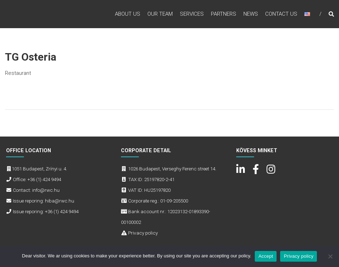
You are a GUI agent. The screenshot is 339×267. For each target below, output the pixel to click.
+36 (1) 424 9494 (44, 179)
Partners (223, 14)
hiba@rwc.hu (59, 201)
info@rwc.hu (46, 190)
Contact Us (281, 14)
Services (192, 14)
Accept (265, 256)
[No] (330, 256)
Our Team (160, 14)
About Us (127, 14)
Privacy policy (143, 233)
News (250, 14)
